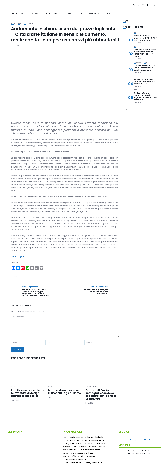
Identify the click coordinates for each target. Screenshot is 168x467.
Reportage (110, 14)
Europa (88, 386)
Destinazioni (17, 14)
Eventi (34, 14)
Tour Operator (51, 14)
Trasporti (93, 14)
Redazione (147, 450)
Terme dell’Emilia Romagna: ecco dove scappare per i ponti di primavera (100, 394)
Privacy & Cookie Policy (140, 453)
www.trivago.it (17, 256)
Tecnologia (28, 23)
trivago (14, 276)
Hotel (68, 14)
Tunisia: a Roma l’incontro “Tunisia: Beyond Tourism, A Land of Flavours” (145, 96)
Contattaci (134, 450)
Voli (145, 62)
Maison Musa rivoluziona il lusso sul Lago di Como (64, 391)
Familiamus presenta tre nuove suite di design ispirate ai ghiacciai (28, 393)
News (78, 14)
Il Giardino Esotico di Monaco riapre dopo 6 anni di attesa (144, 81)
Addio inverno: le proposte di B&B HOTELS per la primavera (145, 37)
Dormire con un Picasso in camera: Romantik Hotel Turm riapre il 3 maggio (145, 53)
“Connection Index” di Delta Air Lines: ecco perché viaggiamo (144, 67)
